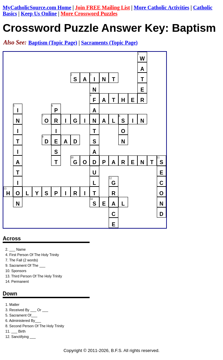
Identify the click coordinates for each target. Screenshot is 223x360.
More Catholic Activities (161, 7)
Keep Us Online (39, 13)
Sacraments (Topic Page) (109, 42)
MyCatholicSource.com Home (37, 7)
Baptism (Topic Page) (52, 42)
